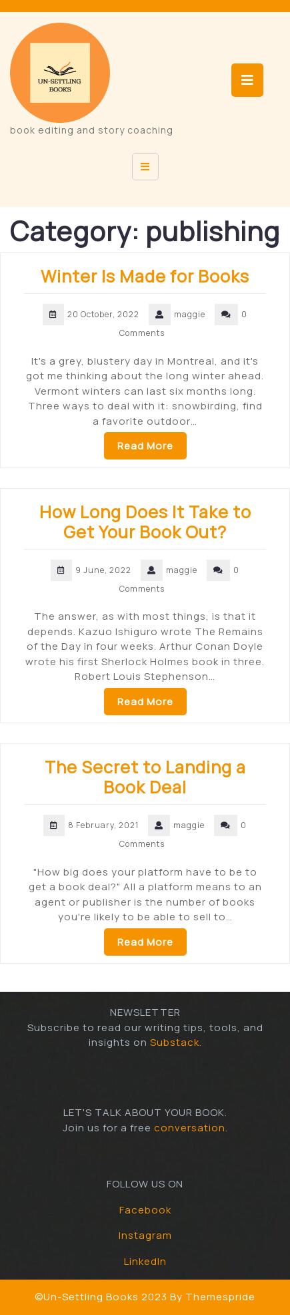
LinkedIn (145, 1261)
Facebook (145, 1210)
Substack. (176, 1042)
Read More (145, 446)
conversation (189, 1128)
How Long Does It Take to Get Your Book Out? (145, 522)
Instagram (145, 1235)
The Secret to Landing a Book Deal (145, 777)
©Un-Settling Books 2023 (101, 1297)
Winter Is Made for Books (145, 276)
